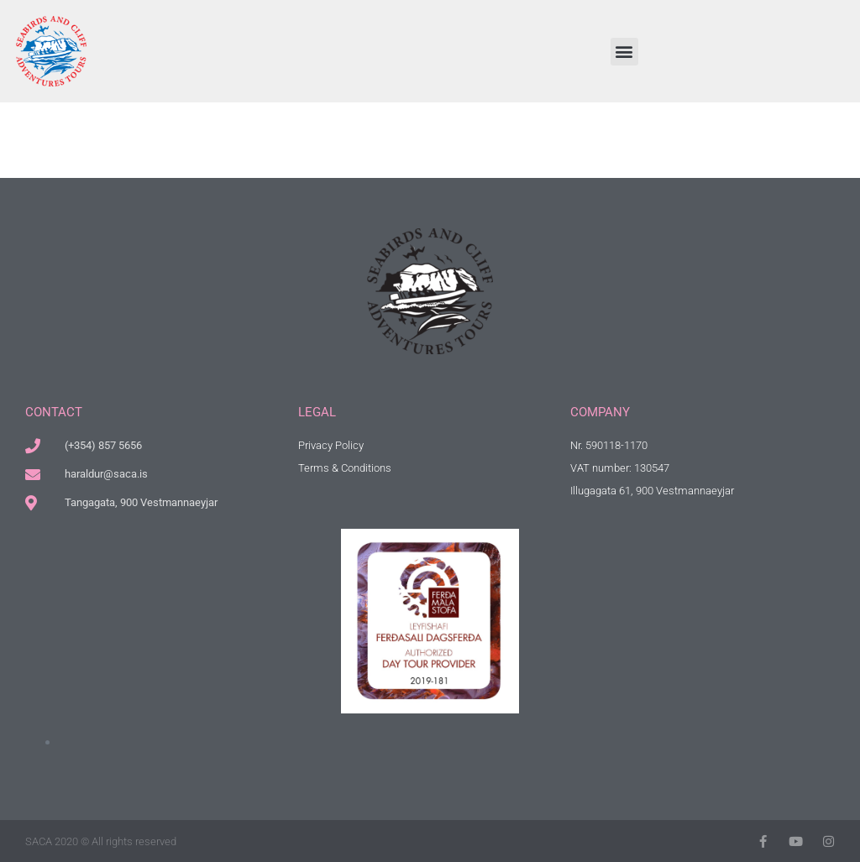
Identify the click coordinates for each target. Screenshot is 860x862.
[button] (624, 51)
